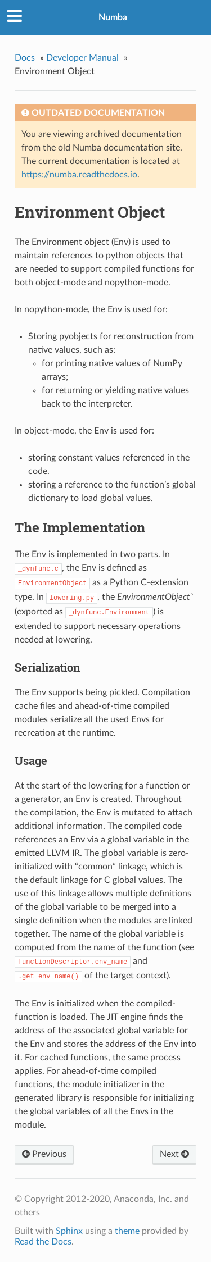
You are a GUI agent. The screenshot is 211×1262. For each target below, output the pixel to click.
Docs (25, 57)
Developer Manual (82, 57)
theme (127, 1231)
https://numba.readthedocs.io (79, 174)
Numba (112, 17)
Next (174, 1154)
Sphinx (69, 1231)
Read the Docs (43, 1241)
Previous (44, 1154)
